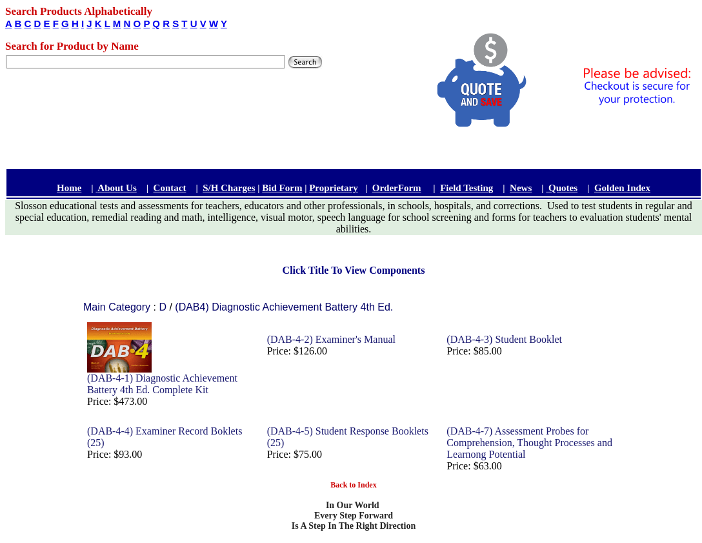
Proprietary (333, 188)
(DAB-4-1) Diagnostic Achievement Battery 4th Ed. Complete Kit (162, 384)
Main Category (118, 307)
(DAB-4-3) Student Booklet (504, 339)
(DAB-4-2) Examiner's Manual (331, 339)
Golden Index (622, 188)
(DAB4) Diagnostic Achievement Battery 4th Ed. (284, 307)
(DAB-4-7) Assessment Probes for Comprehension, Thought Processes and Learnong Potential (529, 442)
